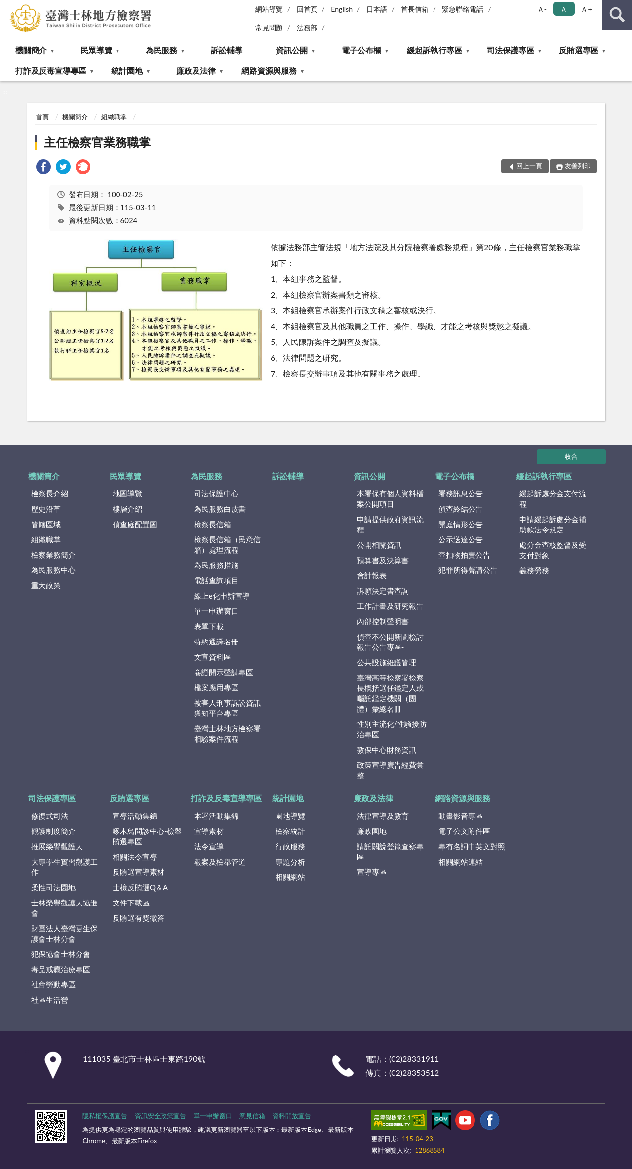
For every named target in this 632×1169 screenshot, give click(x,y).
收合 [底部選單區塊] (571, 456)
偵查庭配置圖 (135, 524)
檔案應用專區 (216, 687)
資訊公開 (292, 50)
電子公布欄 (361, 50)
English (342, 9)
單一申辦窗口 (216, 610)
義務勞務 (534, 570)
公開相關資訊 (379, 544)
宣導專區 (372, 871)
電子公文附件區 (464, 831)
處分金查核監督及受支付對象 (552, 550)
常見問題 (269, 27)
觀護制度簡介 (53, 831)
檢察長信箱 (212, 524)
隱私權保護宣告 (104, 1116)
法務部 (307, 27)
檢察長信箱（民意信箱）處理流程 (227, 544)
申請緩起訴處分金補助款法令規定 (552, 524)
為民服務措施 (216, 565)
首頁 (42, 117)
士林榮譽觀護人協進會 (64, 907)
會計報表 (372, 575)
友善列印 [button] (578, 166)
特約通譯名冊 (216, 641)
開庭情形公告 (460, 524)
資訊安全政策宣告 (160, 1116)
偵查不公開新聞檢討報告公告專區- (390, 641)
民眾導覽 (96, 50)
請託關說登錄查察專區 (390, 851)
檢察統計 (290, 831)
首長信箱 (415, 9)
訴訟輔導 (226, 50)
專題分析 (290, 861)
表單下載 (209, 626)
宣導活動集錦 (135, 815)
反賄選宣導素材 (138, 871)
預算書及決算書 (383, 560)
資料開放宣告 (292, 1116)
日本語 (376, 9)
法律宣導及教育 (383, 815)
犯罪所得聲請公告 (468, 570)
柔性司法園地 (53, 887)
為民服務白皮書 (220, 508)
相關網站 (290, 876)
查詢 (617, 15)
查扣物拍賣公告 (464, 554)
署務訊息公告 (460, 493)
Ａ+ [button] (586, 9)
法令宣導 (209, 846)
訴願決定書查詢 (383, 590)
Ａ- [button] (542, 9)
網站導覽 (269, 9)
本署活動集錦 (216, 815)
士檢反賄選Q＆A (140, 887)
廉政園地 (372, 831)
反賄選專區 (578, 50)
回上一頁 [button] (529, 166)
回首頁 (307, 9)
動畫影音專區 (460, 815)
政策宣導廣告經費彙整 (390, 770)
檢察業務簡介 (53, 554)
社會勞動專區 (53, 984)
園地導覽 (290, 815)
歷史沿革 (46, 508)
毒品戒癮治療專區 (60, 969)
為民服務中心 (53, 570)
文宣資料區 (212, 656)
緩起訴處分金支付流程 (552, 498)
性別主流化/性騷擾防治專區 (392, 729)
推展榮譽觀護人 (57, 846)
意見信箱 (252, 1116)
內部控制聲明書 (383, 621)
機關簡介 (31, 50)
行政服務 (290, 846)
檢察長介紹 (49, 493)
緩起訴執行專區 (434, 50)
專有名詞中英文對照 (471, 846)
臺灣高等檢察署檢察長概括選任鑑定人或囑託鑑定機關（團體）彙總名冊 (390, 693)
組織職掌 (114, 117)
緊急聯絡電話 (462, 9)
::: (7, 7)
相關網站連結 (460, 861)
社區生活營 (49, 999)
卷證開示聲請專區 (223, 672)
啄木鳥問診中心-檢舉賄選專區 (147, 836)
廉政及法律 (196, 70)
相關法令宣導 (135, 856)
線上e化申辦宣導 (222, 595)
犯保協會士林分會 (60, 953)
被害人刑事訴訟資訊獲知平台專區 (227, 707)
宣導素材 (209, 831)
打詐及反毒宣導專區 (50, 70)
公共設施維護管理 (386, 662)
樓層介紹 (127, 508)
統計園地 (127, 70)
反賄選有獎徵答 (138, 917)
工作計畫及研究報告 (390, 606)
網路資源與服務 (269, 70)
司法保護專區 (510, 50)
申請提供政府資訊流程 (390, 524)
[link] (43, 168)
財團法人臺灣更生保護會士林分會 (64, 933)
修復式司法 (49, 815)
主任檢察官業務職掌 (97, 142)
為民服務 (161, 50)
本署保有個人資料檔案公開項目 (390, 498)
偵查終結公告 (460, 508)
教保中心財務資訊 (386, 749)
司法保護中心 (216, 493)
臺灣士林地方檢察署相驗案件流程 (227, 733)
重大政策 (46, 585)
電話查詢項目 (216, 580)
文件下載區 (131, 902)
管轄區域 (46, 524)
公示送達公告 (460, 539)
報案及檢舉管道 (220, 861)
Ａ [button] (563, 9)
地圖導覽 (127, 493)
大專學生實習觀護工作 (64, 866)
